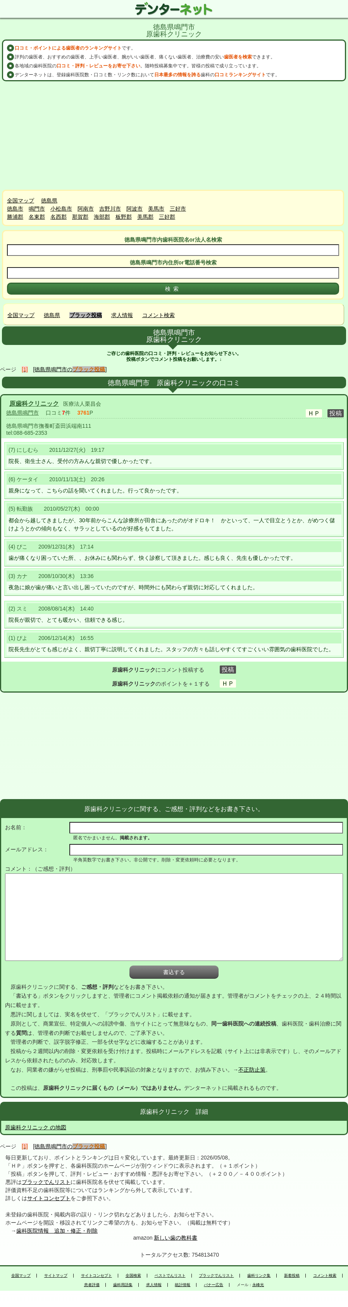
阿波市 (134, 209)
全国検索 (133, 1276)
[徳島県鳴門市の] (70, 369)
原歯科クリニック (34, 403)
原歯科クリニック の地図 (35, 1127)
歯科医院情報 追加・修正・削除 (57, 1231)
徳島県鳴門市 (22, 413)
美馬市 (156, 209)
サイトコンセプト (49, 1198)
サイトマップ (55, 1276)
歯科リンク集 (258, 1276)
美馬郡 (145, 217)
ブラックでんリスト (46, 1182)
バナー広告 (213, 1285)
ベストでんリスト (170, 1276)
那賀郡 (80, 217)
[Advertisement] (174, 135)
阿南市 (86, 209)
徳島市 (15, 209)
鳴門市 (37, 209)
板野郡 (123, 217)
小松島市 (61, 209)
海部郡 (102, 217)
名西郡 (58, 217)
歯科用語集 (123, 1285)
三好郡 (167, 217)
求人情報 (122, 315)
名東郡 (37, 217)
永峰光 (258, 1285)
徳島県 (49, 200)
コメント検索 (158, 315)
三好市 (178, 209)
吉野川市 (110, 209)
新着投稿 (292, 1276)
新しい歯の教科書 (175, 1237)
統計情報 (182, 1285)
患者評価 (92, 1285)
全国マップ (20, 200)
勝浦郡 (15, 217)
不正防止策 (251, 1070)
